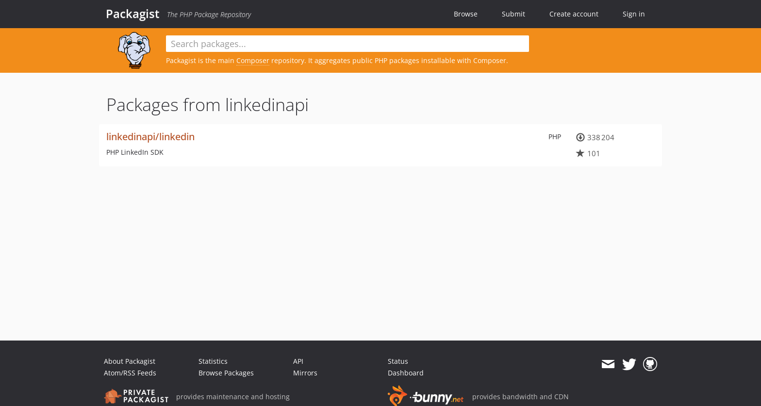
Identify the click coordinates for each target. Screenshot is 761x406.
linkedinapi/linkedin (150, 136)
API (298, 361)
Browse (466, 13)
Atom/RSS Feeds (130, 372)
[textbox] (347, 43)
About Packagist (129, 361)
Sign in (634, 13)
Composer (252, 60)
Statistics (213, 361)
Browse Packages (226, 372)
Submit (513, 13)
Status (398, 361)
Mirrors (305, 372)
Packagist (133, 13)
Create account (573, 13)
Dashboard (406, 372)
